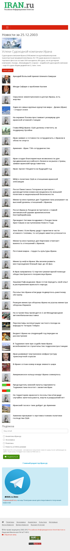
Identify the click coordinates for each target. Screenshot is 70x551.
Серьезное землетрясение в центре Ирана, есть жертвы (36, 98)
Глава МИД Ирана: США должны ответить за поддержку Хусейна (35, 128)
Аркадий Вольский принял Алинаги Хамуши (34, 76)
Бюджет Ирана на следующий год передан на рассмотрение (35, 334)
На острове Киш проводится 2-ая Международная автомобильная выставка (38, 314)
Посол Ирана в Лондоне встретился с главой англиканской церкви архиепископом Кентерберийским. (35, 212)
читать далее (7, 70)
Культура (43, 522)
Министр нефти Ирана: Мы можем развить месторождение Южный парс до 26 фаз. (34, 262)
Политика (8, 443)
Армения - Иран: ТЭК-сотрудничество (31, 148)
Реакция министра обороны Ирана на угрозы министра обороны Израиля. (40, 303)
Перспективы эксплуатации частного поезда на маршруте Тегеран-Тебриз (36, 324)
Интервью (53, 522)
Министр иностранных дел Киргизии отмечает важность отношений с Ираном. (36, 242)
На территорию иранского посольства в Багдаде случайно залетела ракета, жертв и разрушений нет (39, 396)
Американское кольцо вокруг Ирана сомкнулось (37, 374)
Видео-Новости (22, 525)
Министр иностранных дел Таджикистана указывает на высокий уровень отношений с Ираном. (40, 200)
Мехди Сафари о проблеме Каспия (30, 86)
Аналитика (32, 522)
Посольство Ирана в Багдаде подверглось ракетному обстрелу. (39, 293)
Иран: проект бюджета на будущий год (32, 168)
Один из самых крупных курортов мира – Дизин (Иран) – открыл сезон (40, 108)
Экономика (9, 440)
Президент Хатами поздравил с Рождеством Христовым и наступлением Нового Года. (35, 221)
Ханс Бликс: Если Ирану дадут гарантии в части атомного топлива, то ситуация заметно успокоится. (39, 231)
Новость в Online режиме (14, 447)
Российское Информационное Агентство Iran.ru (47, 530)
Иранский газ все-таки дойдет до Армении (34, 405)
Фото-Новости (8, 525)
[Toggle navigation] (7, 27)
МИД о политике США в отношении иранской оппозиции (35, 180)
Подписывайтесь (10, 500)
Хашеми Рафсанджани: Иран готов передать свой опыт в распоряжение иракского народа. (40, 283)
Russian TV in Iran (38, 525)
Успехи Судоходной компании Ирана (27, 51)
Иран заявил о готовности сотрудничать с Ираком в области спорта (39, 139)
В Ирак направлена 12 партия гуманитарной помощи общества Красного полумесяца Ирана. (39, 272)
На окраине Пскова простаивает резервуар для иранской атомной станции (36, 118)
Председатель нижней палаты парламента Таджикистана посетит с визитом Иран (34, 385)
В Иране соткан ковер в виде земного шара (34, 364)
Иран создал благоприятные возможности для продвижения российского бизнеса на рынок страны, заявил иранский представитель (39, 161)
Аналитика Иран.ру (12, 436)
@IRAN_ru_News (11, 497)
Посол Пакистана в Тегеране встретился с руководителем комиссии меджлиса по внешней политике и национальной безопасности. (37, 192)
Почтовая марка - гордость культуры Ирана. (35, 251)
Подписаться (11, 457)
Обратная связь (9, 535)
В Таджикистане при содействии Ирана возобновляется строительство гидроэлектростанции (40, 344)
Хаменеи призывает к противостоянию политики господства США (37, 416)
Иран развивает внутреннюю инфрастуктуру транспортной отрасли (35, 355)
